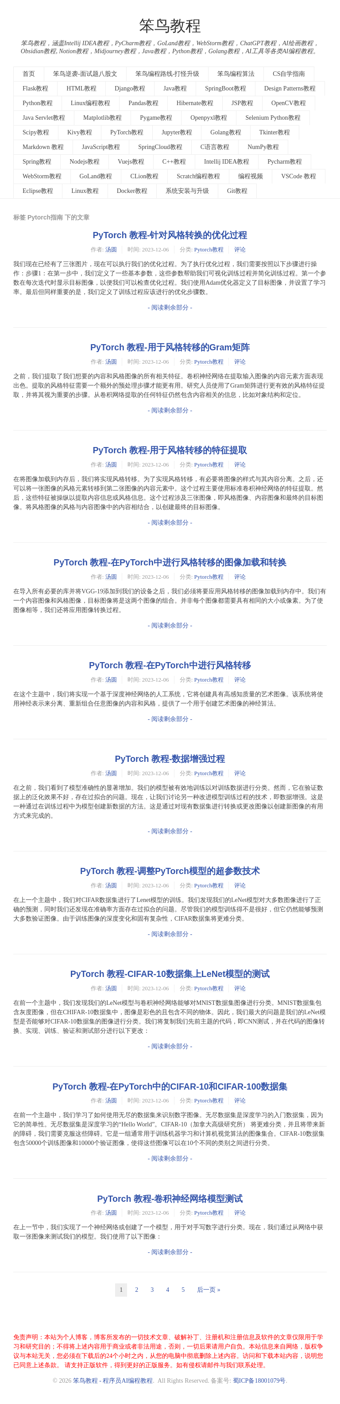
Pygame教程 (156, 117)
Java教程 (175, 88)
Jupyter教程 (177, 132)
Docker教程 (132, 191)
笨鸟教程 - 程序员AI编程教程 (113, 1380)
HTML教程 (81, 88)
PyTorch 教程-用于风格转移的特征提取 (170, 450)
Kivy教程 (79, 132)
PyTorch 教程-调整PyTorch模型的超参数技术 (170, 871)
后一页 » (208, 1289)
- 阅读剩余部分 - (170, 307)
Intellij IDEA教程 (226, 161)
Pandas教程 (143, 103)
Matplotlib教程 (102, 117)
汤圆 (111, 249)
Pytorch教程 (209, 249)
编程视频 (250, 176)
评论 (240, 249)
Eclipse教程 (38, 191)
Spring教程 (37, 161)
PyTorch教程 (126, 132)
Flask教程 (35, 88)
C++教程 (174, 161)
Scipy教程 (36, 132)
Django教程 (130, 88)
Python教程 (38, 103)
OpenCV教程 (288, 103)
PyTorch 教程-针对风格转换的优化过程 (170, 235)
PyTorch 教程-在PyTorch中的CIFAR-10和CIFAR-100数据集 (170, 1086)
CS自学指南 (289, 74)
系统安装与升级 (187, 191)
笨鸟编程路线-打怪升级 (167, 74)
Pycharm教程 (284, 161)
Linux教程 (84, 191)
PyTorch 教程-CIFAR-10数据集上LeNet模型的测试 (170, 974)
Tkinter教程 (274, 132)
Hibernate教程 (195, 103)
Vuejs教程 (131, 161)
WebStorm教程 (42, 176)
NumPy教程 (263, 147)
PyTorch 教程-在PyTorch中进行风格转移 (170, 665)
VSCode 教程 (298, 176)
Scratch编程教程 (198, 176)
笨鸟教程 (170, 26)
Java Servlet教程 (44, 117)
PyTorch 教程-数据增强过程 (170, 759)
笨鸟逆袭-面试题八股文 (85, 74)
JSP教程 (242, 103)
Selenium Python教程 (272, 117)
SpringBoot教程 (225, 88)
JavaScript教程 (101, 147)
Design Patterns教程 (290, 88)
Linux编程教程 (90, 103)
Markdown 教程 (43, 147)
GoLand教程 (96, 176)
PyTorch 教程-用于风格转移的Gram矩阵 (170, 347)
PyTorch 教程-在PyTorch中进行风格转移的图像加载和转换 (170, 562)
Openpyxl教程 (208, 117)
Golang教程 (225, 132)
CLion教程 (144, 176)
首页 (29, 74)
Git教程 (237, 191)
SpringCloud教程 (160, 147)
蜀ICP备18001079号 (259, 1380)
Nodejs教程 (85, 161)
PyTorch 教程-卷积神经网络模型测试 (170, 1199)
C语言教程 (215, 147)
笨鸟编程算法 (236, 74)
